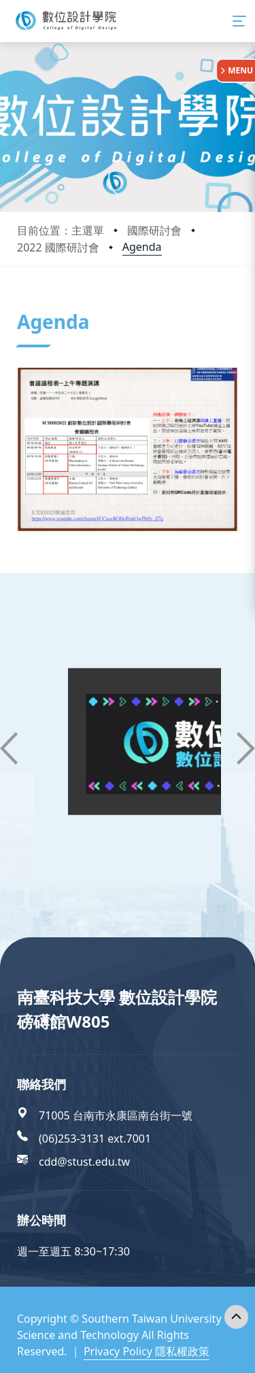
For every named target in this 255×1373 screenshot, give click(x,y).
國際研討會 (154, 230)
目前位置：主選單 (60, 230)
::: (20, 305)
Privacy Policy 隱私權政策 (146, 1351)
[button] (9, 748)
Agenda (142, 246)
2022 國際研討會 (58, 247)
